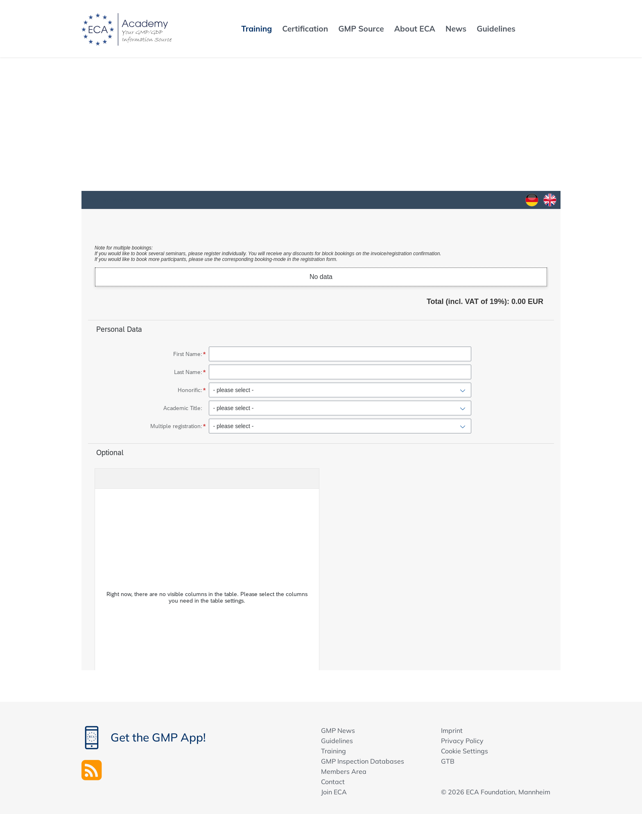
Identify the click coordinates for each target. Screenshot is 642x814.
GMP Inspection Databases (362, 761)
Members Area (343, 771)
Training (333, 751)
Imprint (452, 730)
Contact (333, 782)
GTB (447, 761)
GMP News (338, 730)
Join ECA (334, 792)
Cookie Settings (464, 751)
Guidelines (337, 741)
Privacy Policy (462, 741)
